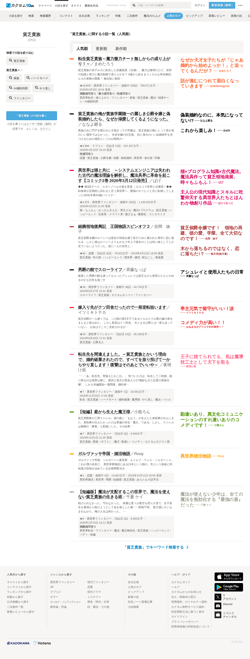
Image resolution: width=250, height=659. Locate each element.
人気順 (82, 49)
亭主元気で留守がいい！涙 (207, 308)
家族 (14, 78)
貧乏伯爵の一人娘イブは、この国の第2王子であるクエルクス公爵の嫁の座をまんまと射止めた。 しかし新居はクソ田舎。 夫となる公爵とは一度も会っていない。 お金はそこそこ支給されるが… (125, 323)
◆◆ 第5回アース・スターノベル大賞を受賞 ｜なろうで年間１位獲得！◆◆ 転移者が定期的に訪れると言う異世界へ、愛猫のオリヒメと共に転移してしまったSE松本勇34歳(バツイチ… (126, 191)
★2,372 (84, 202)
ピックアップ (136, 591)
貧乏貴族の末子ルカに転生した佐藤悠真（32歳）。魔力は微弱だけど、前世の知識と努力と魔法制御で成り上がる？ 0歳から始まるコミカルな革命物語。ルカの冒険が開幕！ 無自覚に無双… (126, 74)
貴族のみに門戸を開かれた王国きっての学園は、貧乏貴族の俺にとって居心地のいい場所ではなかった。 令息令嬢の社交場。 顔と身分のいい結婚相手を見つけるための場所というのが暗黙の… (126, 134)
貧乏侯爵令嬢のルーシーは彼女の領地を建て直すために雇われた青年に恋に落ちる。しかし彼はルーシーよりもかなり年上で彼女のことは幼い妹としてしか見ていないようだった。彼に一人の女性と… (126, 242)
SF (52, 587)
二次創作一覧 (15, 606)
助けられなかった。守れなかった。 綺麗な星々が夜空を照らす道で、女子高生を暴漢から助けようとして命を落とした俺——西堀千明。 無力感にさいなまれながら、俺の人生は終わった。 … (125, 507)
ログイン (200, 5)
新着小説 (133, 596)
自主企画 (133, 582)
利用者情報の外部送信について (190, 626)
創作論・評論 (58, 606)
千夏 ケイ (134, 497)
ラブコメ (97, 145)
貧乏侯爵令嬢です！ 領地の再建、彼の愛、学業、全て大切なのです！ (211, 233)
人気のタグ (135, 587)
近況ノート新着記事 (140, 601)
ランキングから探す (19, 591)
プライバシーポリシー (185, 621)
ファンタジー (20, 98)
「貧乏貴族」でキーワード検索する (156, 547)
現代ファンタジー (98, 582)
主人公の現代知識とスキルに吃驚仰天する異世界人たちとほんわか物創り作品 (211, 197)
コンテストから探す (19, 587)
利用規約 (176, 601)
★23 (82, 334)
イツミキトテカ (92, 312)
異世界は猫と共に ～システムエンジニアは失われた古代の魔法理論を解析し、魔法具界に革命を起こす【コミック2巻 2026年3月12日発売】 (124, 175)
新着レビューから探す (20, 611)
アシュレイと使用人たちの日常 (212, 272)
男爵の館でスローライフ (100, 269)
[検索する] (134, 5)
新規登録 (222, 5)
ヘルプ (175, 587)
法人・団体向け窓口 (183, 596)
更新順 (101, 49)
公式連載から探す (18, 601)
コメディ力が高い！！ (203, 322)
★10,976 (85, 85)
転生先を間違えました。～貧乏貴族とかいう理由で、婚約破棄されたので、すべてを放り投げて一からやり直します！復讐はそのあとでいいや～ (124, 359)
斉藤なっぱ (136, 269)
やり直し (43, 88)
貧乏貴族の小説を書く (31, 116)
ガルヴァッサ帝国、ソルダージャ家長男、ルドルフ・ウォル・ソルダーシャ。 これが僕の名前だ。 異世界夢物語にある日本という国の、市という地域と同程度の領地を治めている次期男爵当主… (126, 464)
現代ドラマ (94, 591)
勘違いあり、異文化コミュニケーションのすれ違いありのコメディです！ (211, 419)
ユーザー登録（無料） (40, 123)
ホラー (54, 596)
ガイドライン (179, 616)
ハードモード (37, 78)
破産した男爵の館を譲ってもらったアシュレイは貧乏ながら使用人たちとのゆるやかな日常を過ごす (126, 278)
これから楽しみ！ (198, 130)
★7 (82, 391)
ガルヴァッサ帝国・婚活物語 (104, 453)
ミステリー (94, 596)
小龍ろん (142, 412)
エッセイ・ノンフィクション (65, 601)
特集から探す (15, 596)
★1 (82, 475)
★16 (82, 287)
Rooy (138, 453)
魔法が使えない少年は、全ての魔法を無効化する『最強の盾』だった (211, 499)
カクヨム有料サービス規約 (187, 606)
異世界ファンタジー (106, 85)
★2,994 (84, 145)
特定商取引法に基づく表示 (187, 611)
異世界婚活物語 (196, 456)
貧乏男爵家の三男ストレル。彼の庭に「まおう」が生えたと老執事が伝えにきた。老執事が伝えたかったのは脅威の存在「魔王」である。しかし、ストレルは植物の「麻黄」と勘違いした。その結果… (126, 422)
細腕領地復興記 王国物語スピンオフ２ (114, 226)
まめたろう (104, 64)
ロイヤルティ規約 (196, 601)
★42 (82, 253)
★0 (82, 518)
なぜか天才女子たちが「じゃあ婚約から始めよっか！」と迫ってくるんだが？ (212, 65)
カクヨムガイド (181, 582)
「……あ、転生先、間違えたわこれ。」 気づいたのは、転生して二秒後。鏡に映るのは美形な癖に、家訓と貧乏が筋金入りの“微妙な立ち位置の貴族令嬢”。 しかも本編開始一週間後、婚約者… (125, 380)
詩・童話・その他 (98, 606)
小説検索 (133, 606)
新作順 (121, 49)
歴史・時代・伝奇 (98, 601)
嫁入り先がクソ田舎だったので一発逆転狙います (122, 307)
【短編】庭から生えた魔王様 (104, 412)
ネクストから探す (18, 582)
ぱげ (157, 180)
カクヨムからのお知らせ (186, 591)
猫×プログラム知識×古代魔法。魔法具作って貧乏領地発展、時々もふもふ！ (211, 177)
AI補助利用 (18, 88)
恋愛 (91, 253)
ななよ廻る (92, 124)
